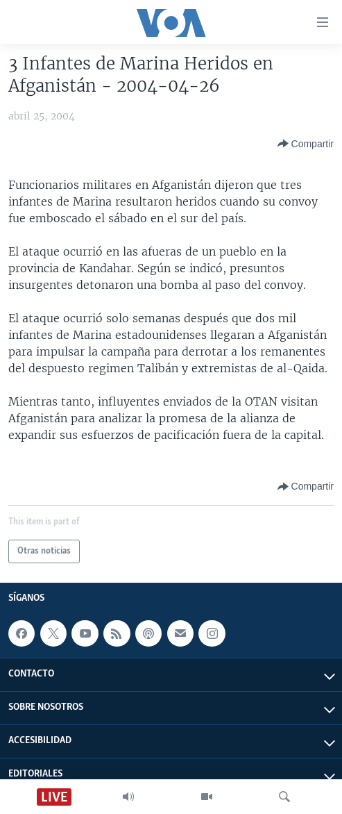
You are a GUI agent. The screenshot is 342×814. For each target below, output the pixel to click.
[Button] (305, 143)
